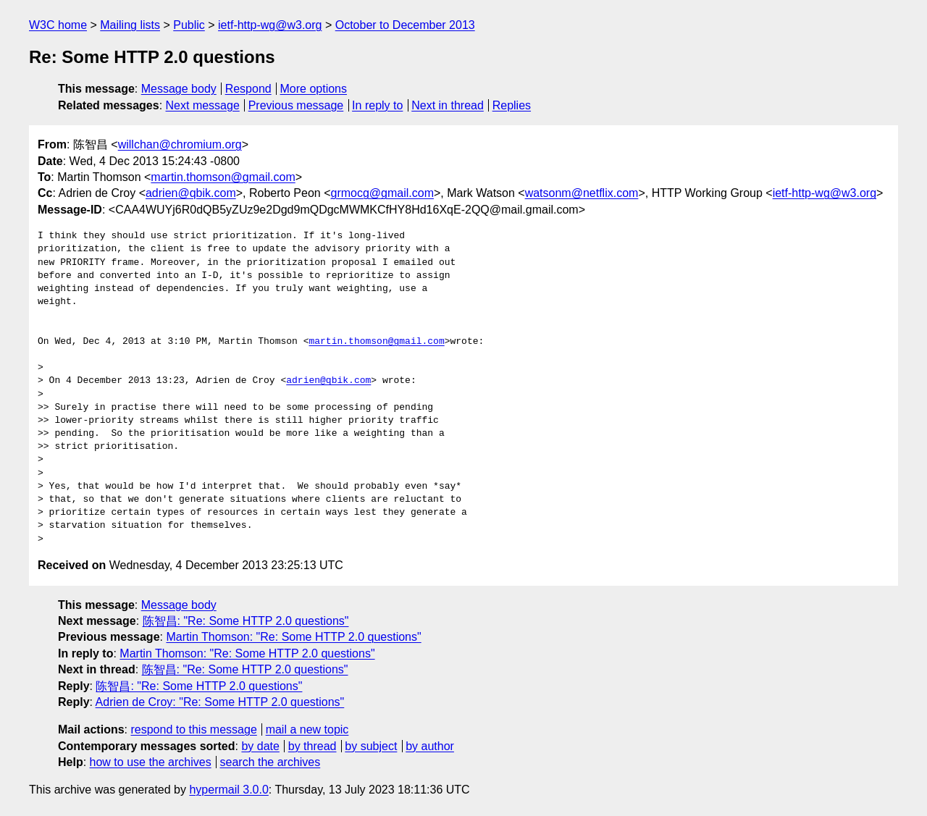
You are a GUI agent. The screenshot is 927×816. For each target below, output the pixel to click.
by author (430, 746)
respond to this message (193, 729)
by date (260, 746)
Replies (511, 105)
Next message (203, 105)
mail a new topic (307, 729)
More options (314, 89)
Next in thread (447, 105)
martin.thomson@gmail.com (223, 177)
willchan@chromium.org (180, 144)
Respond (248, 89)
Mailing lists (130, 25)
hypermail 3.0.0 (228, 789)
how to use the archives (150, 762)
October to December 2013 (405, 25)
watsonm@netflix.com (582, 193)
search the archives (270, 762)
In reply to (377, 105)
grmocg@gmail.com (382, 193)
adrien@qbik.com (191, 193)
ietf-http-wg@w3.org (270, 25)
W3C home (58, 25)
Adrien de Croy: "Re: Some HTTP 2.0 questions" (220, 702)
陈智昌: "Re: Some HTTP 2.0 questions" (246, 621)
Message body (179, 89)
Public (189, 25)
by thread (312, 746)
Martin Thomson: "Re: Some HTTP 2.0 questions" (293, 637)
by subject (371, 746)
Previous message (296, 105)
